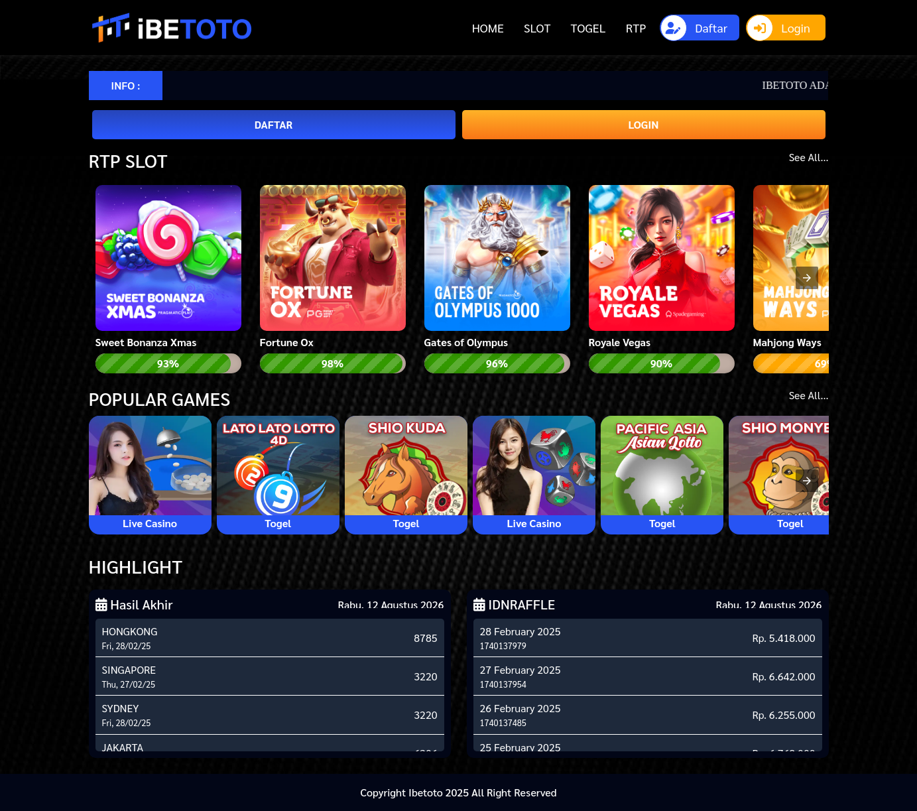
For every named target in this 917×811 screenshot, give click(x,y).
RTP (636, 27)
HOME (488, 27)
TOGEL (587, 27)
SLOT (537, 27)
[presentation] (807, 278)
